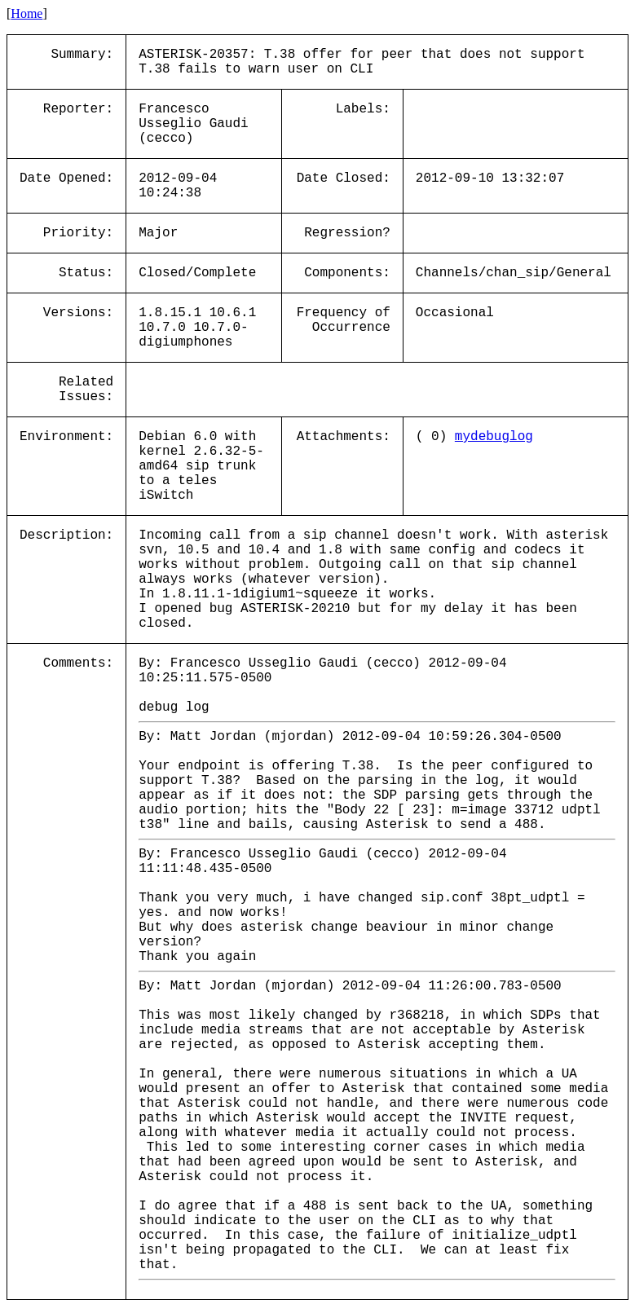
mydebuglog (494, 437)
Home (26, 13)
